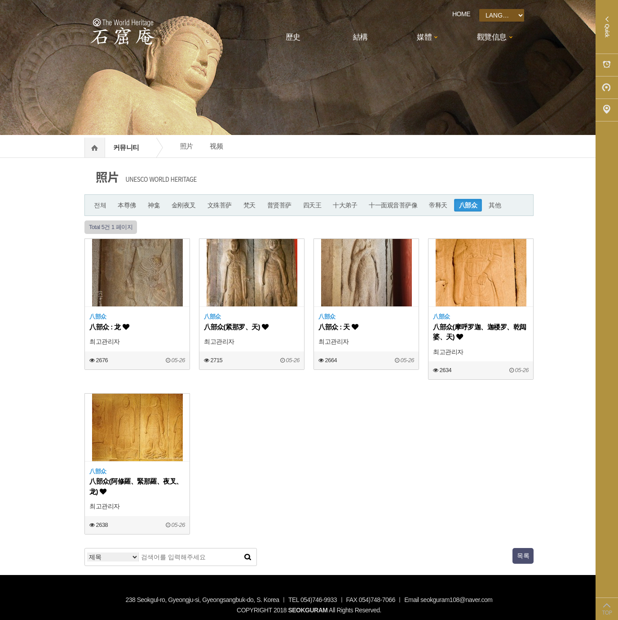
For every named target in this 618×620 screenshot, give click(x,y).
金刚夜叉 (184, 205)
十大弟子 (345, 205)
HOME (461, 14)
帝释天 (438, 205)
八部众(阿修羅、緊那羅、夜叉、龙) (136, 486)
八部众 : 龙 (109, 327)
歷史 (293, 37)
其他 (495, 205)
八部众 (468, 205)
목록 (523, 555)
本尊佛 (127, 205)
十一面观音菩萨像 (393, 205)
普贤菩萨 (279, 205)
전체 (100, 205)
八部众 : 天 (338, 327)
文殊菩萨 (219, 205)
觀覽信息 (492, 37)
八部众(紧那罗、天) (236, 327)
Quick (607, 27)
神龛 (154, 205)
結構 (360, 37)
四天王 (312, 205)
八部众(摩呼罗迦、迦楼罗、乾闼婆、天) (479, 332)
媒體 (424, 37)
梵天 (249, 205)
